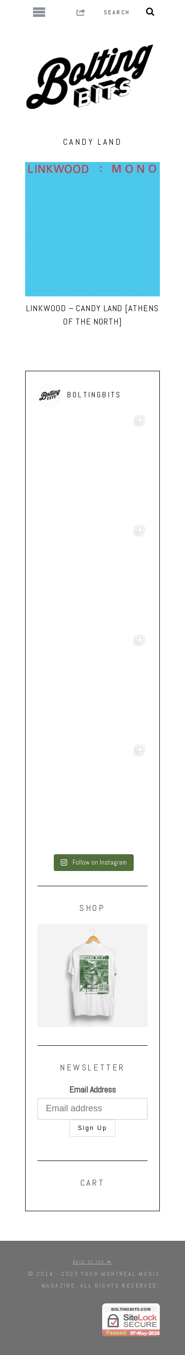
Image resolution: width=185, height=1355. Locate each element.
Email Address (92, 1089)
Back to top (92, 1261)
